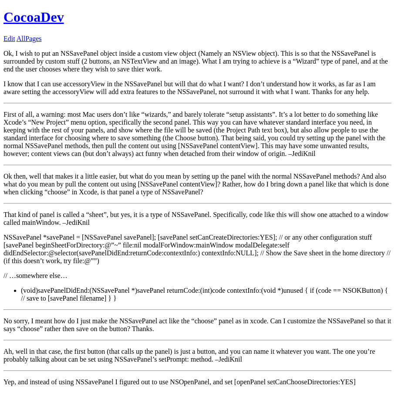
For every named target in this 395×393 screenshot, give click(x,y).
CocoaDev (33, 17)
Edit (9, 38)
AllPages (29, 38)
